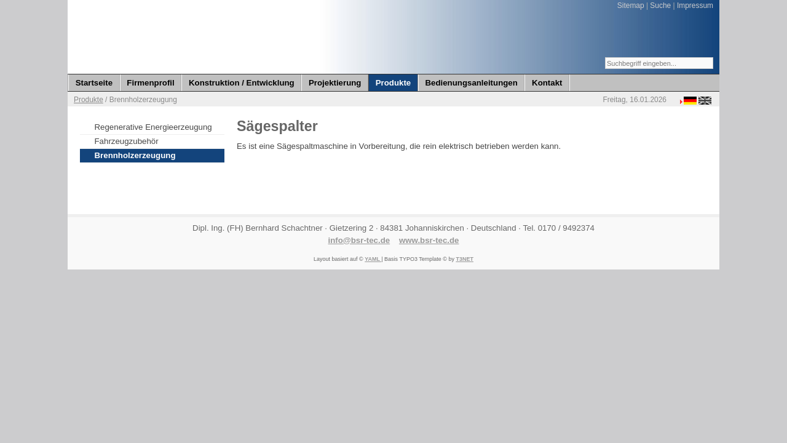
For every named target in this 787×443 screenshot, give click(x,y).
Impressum (695, 5)
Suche (660, 5)
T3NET (464, 259)
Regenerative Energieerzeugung (153, 127)
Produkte (88, 99)
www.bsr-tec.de (429, 240)
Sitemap (630, 5)
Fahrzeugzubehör (127, 141)
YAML (373, 259)
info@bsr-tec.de (359, 240)
